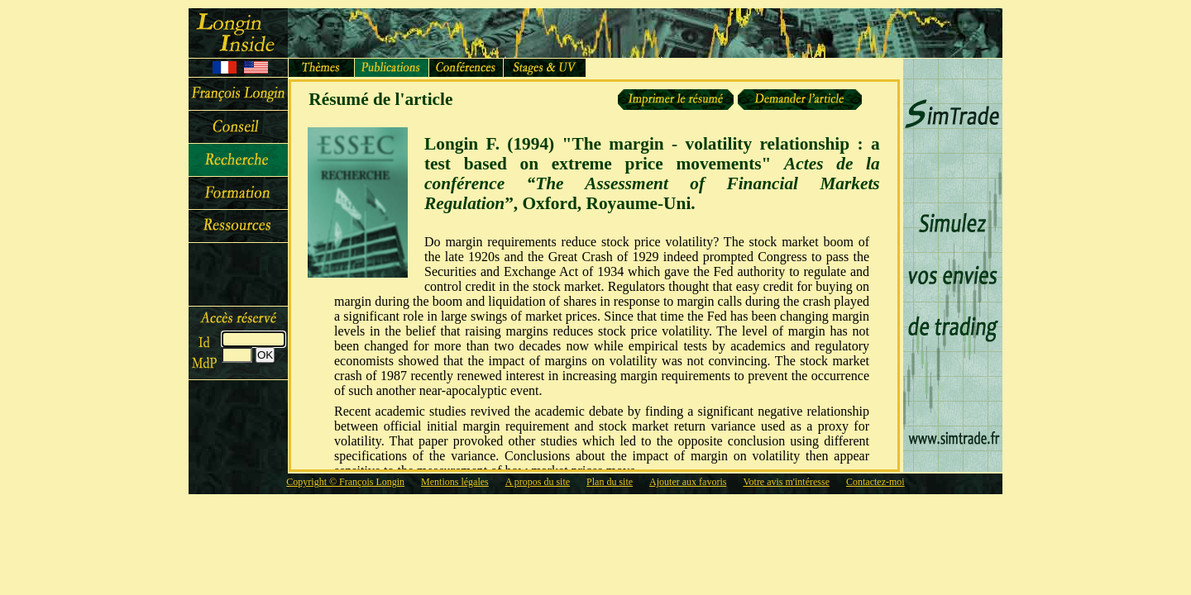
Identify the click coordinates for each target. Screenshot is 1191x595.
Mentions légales (455, 482)
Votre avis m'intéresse (786, 482)
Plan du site (609, 482)
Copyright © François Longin (345, 482)
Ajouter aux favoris (687, 482)
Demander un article (798, 99)
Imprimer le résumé (676, 99)
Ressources (238, 226)
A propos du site (537, 482)
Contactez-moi (875, 482)
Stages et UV (545, 68)
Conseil (238, 127)
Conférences (466, 68)
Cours (238, 193)
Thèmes (322, 68)
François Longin (238, 94)
